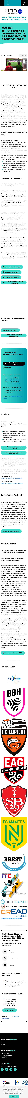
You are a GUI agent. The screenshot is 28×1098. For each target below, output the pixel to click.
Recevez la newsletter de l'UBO (9, 1066)
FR (8, 1)
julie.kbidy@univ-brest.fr (12, 380)
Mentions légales (5, 1053)
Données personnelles (6, 1055)
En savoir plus (18, 1093)
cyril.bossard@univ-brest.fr (12, 384)
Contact (3, 1044)
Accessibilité (4, 1057)
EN (8, 4)
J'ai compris (14, 1096)
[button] (2, 3)
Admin (2, 1042)
